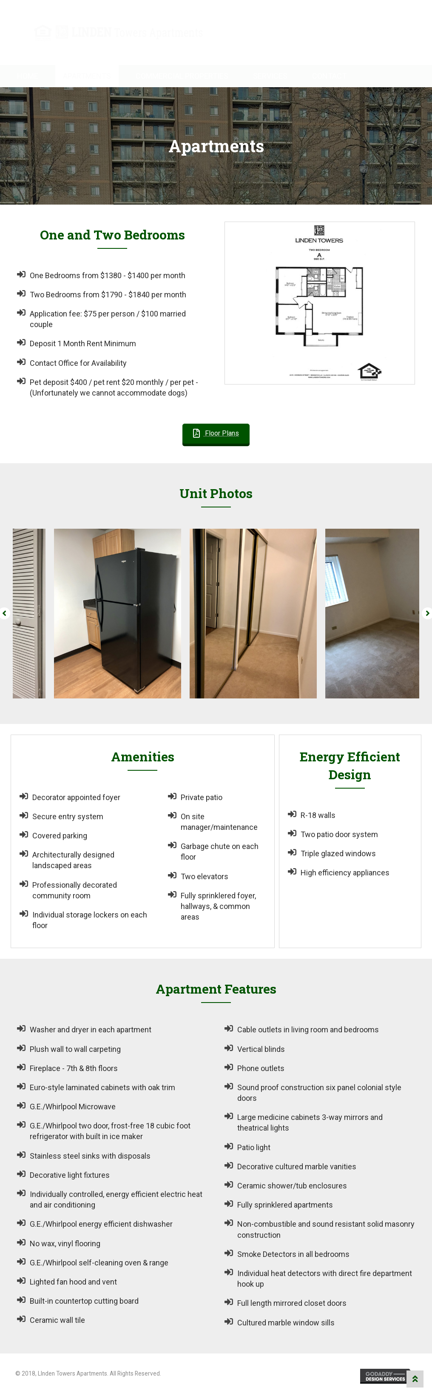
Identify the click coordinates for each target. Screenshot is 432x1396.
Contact (329, 75)
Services (270, 75)
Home (27, 75)
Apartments (87, 75)
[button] (216, 434)
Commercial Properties (182, 75)
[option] (80, 613)
